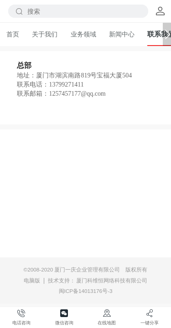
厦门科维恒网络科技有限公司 (111, 280)
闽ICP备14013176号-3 (86, 291)
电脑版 (32, 280)
